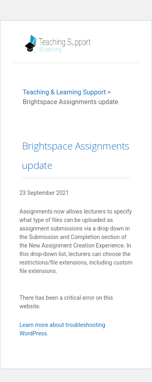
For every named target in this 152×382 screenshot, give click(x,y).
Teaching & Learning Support (64, 92)
